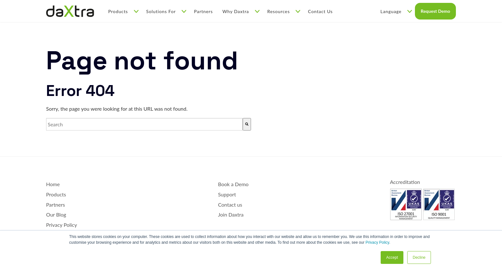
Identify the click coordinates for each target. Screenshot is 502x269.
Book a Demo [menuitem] (233, 184)
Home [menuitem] (53, 184)
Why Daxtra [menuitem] (241, 11)
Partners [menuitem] (203, 11)
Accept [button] (392, 257)
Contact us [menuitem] (230, 205)
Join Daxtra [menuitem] (231, 214)
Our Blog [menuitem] (56, 214)
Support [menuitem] (227, 194)
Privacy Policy (377, 242)
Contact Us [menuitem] (320, 11)
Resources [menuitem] (283, 11)
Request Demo (435, 11)
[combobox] (144, 124)
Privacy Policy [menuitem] (61, 225)
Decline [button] (419, 257)
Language (396, 11)
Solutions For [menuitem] (166, 11)
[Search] (247, 124)
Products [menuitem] (123, 11)
